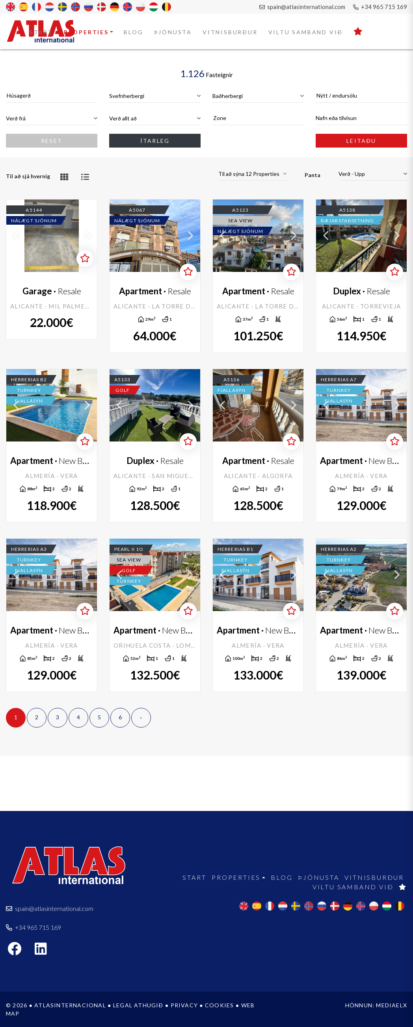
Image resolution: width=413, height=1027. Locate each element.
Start (41, 32)
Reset (51, 140)
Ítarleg (154, 140)
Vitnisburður (230, 32)
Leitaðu (361, 140)
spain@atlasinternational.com (302, 6)
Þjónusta (173, 32)
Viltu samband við (305, 32)
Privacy (184, 1005)
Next (87, 235)
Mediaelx (391, 1005)
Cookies (219, 1005)
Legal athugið (138, 1005)
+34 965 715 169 (380, 6)
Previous (16, 235)
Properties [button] (86, 32)
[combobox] (51, 96)
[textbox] (51, 95)
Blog (133, 32)
